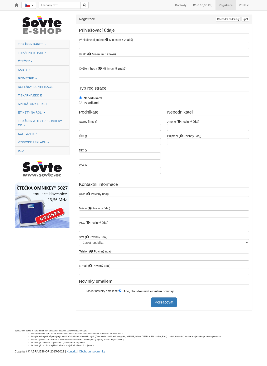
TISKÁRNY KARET (32, 44)
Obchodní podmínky (228, 19)
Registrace (226, 5)
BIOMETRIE (27, 78)
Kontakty (180, 5)
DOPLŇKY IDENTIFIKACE (37, 87)
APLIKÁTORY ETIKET (32, 104)
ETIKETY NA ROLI (31, 112)
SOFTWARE (27, 133)
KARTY (24, 69)
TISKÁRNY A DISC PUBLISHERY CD (40, 123)
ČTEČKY (25, 61)
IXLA (22, 150)
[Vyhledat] (84, 5)
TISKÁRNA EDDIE (30, 95)
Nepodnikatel (93, 98)
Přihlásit (244, 5)
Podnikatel (91, 102)
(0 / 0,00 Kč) (202, 5)
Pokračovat (164, 302)
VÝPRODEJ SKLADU (33, 142)
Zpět (245, 19)
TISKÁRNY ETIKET (32, 52)
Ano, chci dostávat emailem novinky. (148, 291)
